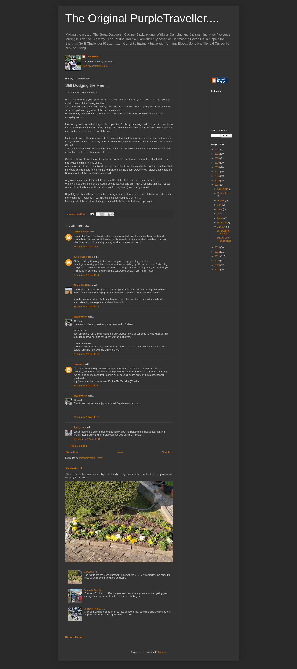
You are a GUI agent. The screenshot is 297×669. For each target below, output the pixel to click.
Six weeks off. (74, 468)
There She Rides (82, 285)
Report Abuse (73, 637)
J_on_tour (79, 427)
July (219, 204)
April (219, 213)
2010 (217, 260)
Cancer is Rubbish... (94, 590)
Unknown (79, 364)
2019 (217, 162)
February (222, 222)
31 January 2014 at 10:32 (86, 385)
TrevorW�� (92, 56)
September (222, 193)
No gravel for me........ (94, 608)
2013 (217, 247)
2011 (217, 256)
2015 (217, 180)
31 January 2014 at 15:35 (86, 417)
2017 (217, 171)
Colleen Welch (81, 231)
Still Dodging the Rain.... (224, 232)
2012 (217, 251)
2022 (217, 149)
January (221, 227)
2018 (217, 167)
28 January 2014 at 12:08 (86, 306)
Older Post (166, 452)
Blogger (162, 652)
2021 (217, 154)
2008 (217, 269)
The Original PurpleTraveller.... (142, 18)
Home (120, 452)
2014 (217, 185)
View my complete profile (95, 66)
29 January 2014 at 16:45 (86, 354)
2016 (217, 176)
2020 (217, 158)
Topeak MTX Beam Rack (224, 239)
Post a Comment (78, 445)
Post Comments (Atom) (91, 458)
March (220, 218)
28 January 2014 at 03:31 (86, 246)
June (220, 209)
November (222, 189)
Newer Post (72, 452)
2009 (217, 265)
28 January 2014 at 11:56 (86, 275)
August (221, 200)
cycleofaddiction (83, 257)
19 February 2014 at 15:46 (87, 439)
